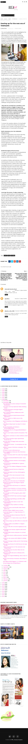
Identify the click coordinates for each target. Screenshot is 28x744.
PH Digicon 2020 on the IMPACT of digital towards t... (13, 524)
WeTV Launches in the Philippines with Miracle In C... (15, 421)
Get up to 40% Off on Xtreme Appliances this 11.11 (14, 527)
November (6, 402)
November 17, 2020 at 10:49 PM (21, 298)
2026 (3, 389)
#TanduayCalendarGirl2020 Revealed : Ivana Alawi (14, 458)
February (5, 579)
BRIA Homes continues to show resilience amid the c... (15, 436)
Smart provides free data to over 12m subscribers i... (13, 502)
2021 (3, 397)
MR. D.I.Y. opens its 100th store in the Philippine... (12, 419)
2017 (3, 586)
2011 (3, 596)
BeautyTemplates (18, 739)
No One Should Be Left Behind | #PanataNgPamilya (11, 427)
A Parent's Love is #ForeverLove (11, 450)
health (5, 255)
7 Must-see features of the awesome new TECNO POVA (14, 547)
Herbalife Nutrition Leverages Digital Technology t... (12, 410)
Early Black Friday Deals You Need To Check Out (14, 424)
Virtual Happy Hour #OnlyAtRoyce (11, 563)
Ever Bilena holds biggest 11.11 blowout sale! (14, 561)
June (4, 572)
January (5, 580)
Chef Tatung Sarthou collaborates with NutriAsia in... (13, 413)
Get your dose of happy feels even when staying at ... (13, 442)
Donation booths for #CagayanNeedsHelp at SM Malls (14, 430)
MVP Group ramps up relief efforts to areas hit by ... (15, 521)
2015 (3, 589)
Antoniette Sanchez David (11, 289)
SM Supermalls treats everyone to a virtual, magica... (14, 533)
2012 (3, 594)
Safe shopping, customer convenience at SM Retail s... (14, 490)
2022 (3, 395)
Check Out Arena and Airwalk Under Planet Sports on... (14, 508)
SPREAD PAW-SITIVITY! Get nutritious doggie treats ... (14, 496)
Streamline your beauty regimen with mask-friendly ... (14, 530)
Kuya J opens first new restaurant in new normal (13, 475)
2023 (3, 394)
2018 (3, 584)
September (6, 567)
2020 (3, 399)
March (5, 577)
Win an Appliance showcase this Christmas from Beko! (14, 452)
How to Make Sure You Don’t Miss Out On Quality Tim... (13, 550)
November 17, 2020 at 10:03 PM (21, 290)
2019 (3, 582)
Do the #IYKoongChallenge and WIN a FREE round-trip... (14, 499)
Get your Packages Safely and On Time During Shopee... (15, 541)
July (4, 570)
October (5, 565)
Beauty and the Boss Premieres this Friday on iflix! (15, 559)
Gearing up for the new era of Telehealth (14, 481)
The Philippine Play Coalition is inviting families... (13, 505)
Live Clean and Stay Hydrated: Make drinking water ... (14, 407)
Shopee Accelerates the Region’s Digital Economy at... (13, 483)
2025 (3, 390)
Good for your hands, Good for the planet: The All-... (15, 433)
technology (13, 255)
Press (9, 255)
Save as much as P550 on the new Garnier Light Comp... (14, 478)
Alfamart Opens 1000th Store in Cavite (13, 510)
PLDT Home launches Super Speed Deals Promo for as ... (13, 439)
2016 (3, 588)
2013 (3, 593)
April (4, 575)
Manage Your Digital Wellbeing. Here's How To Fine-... (15, 556)
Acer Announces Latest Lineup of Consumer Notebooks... (14, 404)
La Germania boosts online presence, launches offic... (15, 536)
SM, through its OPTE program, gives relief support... (14, 493)
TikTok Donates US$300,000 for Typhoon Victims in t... (13, 464)
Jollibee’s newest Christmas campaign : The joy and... (14, 448)
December (6, 400)
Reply (6, 294)
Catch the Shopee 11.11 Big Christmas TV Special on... (13, 512)
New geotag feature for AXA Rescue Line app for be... (15, 544)
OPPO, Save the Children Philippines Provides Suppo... (14, 467)
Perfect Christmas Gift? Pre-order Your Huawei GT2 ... (15, 455)
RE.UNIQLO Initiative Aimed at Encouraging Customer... (14, 461)
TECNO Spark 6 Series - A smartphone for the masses (15, 445)
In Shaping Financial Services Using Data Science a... (13, 470)
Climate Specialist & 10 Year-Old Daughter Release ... (14, 473)
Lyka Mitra (7, 298)
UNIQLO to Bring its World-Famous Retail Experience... (13, 416)
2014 (3, 591)
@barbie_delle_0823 (10, 311)
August (5, 568)
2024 (3, 392)
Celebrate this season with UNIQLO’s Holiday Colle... (14, 539)
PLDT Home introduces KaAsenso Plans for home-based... (14, 515)
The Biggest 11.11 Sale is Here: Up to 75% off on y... (14, 518)
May (4, 573)
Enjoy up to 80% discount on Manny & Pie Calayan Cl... (13, 553)
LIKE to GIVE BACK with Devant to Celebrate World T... (14, 486)
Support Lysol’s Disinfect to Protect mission (14, 488)
